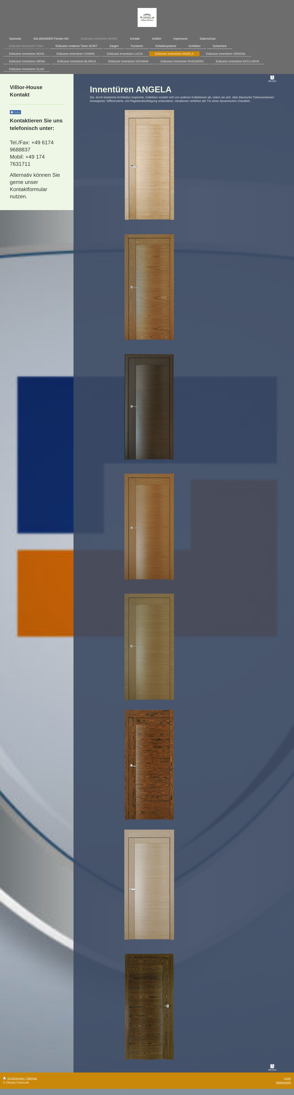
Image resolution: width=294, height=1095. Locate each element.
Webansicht (283, 1082)
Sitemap (32, 1078)
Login (287, 1078)
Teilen (15, 112)
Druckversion (14, 1078)
